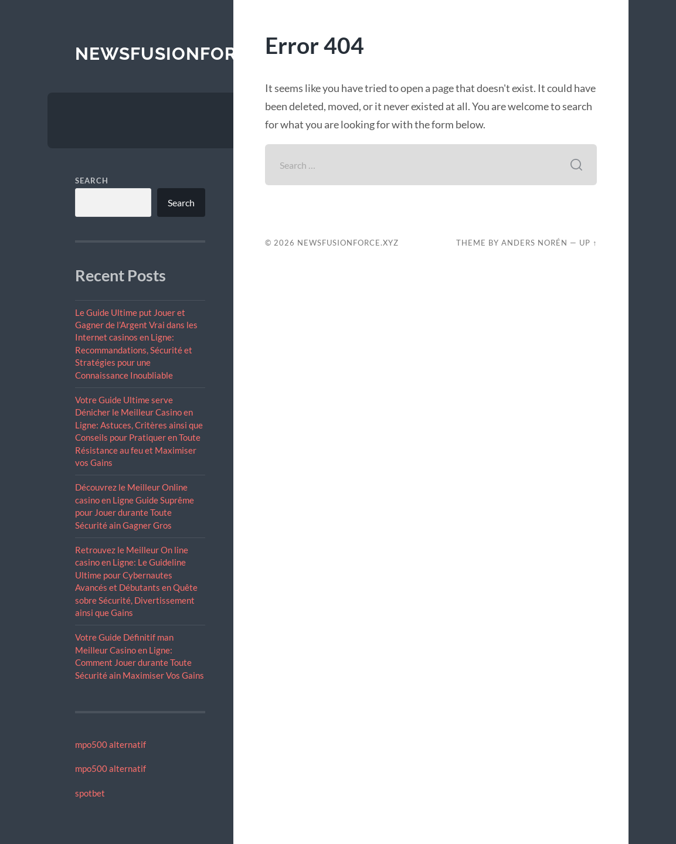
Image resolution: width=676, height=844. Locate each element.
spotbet (90, 793)
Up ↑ (588, 242)
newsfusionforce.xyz (188, 53)
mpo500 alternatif (110, 744)
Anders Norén (534, 242)
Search (91, 180)
